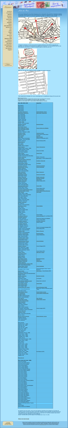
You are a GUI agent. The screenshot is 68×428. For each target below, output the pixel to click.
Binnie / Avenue (21, 135)
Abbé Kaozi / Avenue (40, 252)
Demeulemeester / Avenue (23, 167)
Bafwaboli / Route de (22, 124)
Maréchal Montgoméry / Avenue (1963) (25, 263)
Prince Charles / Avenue (22, 283)
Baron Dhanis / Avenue (22, 126)
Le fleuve (10, 20)
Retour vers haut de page (23, 418)
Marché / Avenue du (22, 262)
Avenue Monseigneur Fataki (42, 287)
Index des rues (9, 27)
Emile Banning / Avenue (22, 174)
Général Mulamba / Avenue (42, 111)
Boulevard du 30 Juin (40, 258)
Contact (8, 64)
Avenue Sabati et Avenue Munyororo (43, 190)
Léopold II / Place (21, 231)
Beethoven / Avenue (22, 134)
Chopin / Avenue (21, 158)
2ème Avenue (39, 179)
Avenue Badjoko (40, 206)
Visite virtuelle (9, 46)
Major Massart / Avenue (22, 258)
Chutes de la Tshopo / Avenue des (24, 159)
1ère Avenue (39, 192)
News (11, 33)
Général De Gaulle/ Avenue (23, 185)
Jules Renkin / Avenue (22, 206)
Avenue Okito (39, 185)
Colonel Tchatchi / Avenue (41, 292)
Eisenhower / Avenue (22, 173)
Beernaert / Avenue (21, 133)
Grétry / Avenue (21, 192)
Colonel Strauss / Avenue (23, 163)
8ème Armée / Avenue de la (23, 113)
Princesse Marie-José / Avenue (24, 287)
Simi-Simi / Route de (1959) (23, 300)
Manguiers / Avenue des (22, 261)
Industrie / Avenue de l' (22, 202)
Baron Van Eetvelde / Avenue (23, 129)
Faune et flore (9, 19)
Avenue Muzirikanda (40, 167)
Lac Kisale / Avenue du (22, 217)
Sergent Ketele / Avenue (22, 299)
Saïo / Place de (21, 298)
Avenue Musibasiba (40, 266)
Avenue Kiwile (39, 261)
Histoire (10, 24)
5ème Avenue (39, 158)
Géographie (9, 22)
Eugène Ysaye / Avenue (22, 179)
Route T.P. (38, 259)
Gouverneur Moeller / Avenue (23, 190)
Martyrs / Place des (40, 231)
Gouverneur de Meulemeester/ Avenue (25, 189)
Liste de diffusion (8, 65)
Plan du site (9, 35)
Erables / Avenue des (22, 177)
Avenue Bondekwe (40, 241)
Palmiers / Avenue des (22, 276)
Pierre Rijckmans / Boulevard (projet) (25, 281)
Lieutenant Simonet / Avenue (23, 241)
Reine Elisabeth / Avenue (22, 292)
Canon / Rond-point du (41, 147)
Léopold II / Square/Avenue (23, 233)
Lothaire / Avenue (21, 252)
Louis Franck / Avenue (22, 253)
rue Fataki (38, 135)
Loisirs (10, 30)
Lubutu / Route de (21, 256)
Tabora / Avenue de (21, 302)
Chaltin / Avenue (21, 153)
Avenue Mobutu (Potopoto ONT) (42, 293)
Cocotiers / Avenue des (22, 160)
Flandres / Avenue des (22, 180)
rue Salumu (39, 163)
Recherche (9, 40)
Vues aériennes (9, 48)
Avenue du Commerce (41, 165)
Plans (10, 37)
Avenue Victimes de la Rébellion (42, 128)
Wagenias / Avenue (21, 312)
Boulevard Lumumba (40, 178)
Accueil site (9, 11)
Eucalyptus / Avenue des (22, 178)
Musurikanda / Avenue (22, 273)
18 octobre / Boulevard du (23, 111)
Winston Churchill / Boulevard (23, 316)
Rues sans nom (21, 357)
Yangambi (10, 49)
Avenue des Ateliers (40, 216)
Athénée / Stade (21, 121)
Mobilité (10, 32)
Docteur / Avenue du (22, 168)
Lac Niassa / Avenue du (22, 223)
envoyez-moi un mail (42, 424)
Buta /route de (20, 144)
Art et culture (9, 12)
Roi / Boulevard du (21, 293)
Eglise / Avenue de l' (22, 172)
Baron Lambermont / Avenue (23, 128)
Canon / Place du (21, 147)
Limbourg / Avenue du (22, 246)
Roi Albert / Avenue (21, 294)
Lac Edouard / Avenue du (23, 216)
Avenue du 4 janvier (40, 133)
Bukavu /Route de (21, 142)
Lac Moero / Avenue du (22, 221)
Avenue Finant (39, 153)
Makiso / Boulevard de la (22, 259)
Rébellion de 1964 (8, 38)
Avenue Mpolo (39, 283)
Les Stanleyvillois (8, 45)
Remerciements (8, 41)
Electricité (10, 17)
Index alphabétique (8, 25)
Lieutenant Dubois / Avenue (23, 238)
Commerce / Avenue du (22, 165)
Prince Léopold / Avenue (22, 284)
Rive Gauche (9, 43)
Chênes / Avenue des (22, 157)
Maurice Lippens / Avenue (23, 266)
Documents (9, 16)
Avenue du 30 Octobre (41, 174)
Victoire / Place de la (22, 310)
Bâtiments (10, 14)
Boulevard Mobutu (40, 124)
